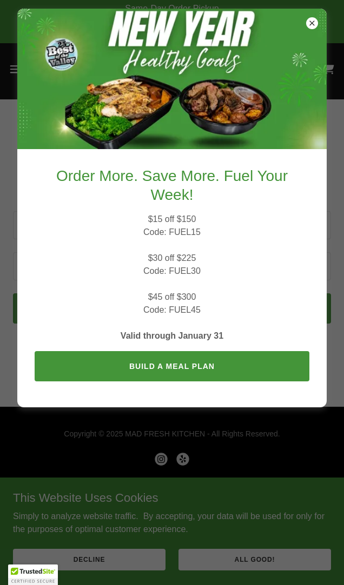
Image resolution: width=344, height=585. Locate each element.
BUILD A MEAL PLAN (172, 366)
